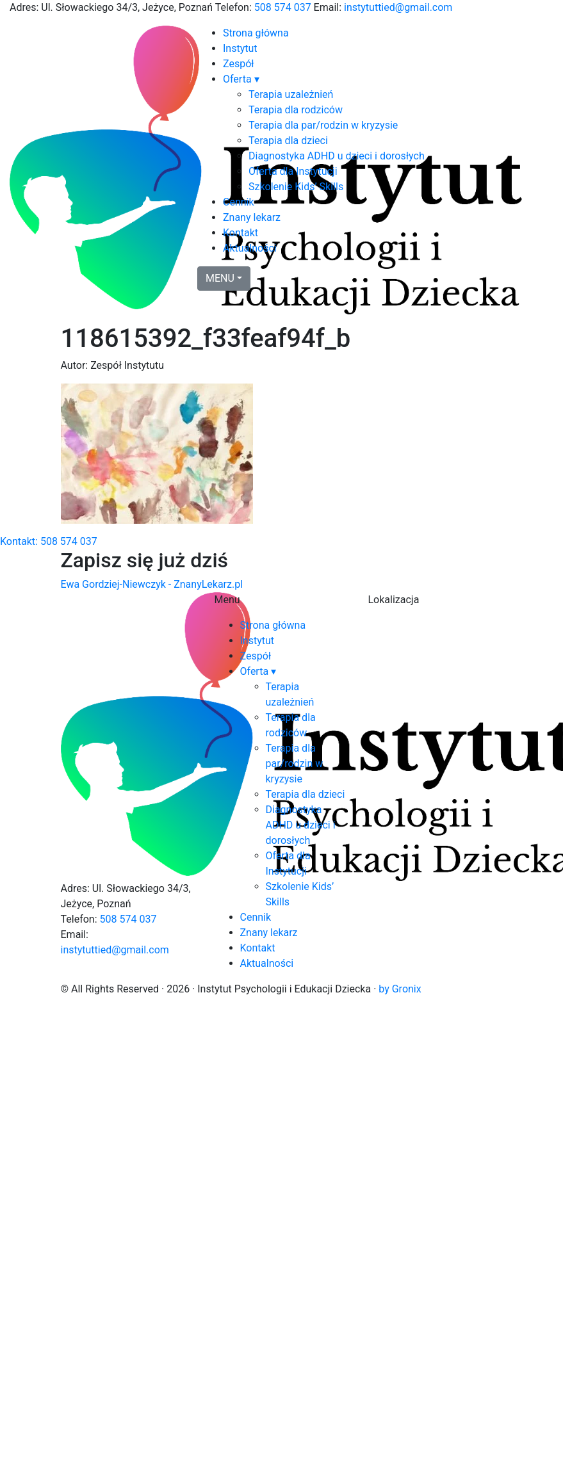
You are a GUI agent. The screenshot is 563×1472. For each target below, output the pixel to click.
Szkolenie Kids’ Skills (296, 187)
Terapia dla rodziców (296, 110)
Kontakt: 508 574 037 (48, 541)
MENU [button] (220, 278)
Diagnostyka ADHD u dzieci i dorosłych (337, 156)
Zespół (238, 64)
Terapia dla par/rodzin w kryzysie (323, 125)
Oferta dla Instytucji (293, 171)
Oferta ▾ (241, 79)
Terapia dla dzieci (288, 140)
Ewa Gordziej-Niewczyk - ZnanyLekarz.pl (152, 584)
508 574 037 (282, 7)
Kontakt (240, 233)
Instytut (240, 48)
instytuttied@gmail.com (398, 7)
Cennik (238, 202)
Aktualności (250, 248)
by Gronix (400, 989)
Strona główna (256, 33)
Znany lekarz (252, 217)
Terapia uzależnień (291, 94)
